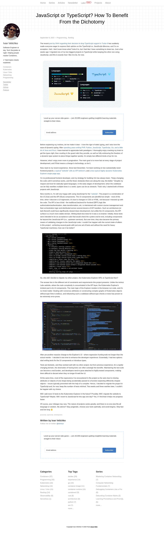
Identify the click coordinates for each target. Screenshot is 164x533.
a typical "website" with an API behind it (69, 171)
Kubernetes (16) (46, 483)
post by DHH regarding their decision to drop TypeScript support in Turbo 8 (78, 43)
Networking (7, 75)
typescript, (50, 415)
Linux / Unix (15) (46, 489)
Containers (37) (46, 476)
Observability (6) (46, 496)
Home (43, 3)
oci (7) (70, 505)
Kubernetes (7, 69)
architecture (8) (74, 499)
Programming (8, 78)
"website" (94, 194)
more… (71, 508)
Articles (61, 3)
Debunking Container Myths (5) (108, 496)
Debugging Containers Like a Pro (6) (109, 491)
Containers (7, 67)
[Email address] (73, 132)
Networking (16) (46, 486)
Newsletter (73, 3)
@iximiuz (60, 424)
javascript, (43, 415)
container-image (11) (76, 486)
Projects (98, 3)
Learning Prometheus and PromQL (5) (109, 500)
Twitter (5, 85)
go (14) (71, 483)
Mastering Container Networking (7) (108, 478)
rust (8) (71, 496)
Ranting (71, 38)
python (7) (72, 502)
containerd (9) (73, 492)
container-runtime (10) (77, 489)
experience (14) (74, 480)
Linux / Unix (7, 72)
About (108, 3)
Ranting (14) (45, 492)
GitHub (5, 87)
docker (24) (72, 476)
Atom (92, 527)
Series (52, 3)
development (58, 415)
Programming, (62, 38)
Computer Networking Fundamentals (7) (104, 484)
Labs (86, 2)
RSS (95, 527)
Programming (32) (47, 480)
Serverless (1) (45, 499)
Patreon (6, 90)
